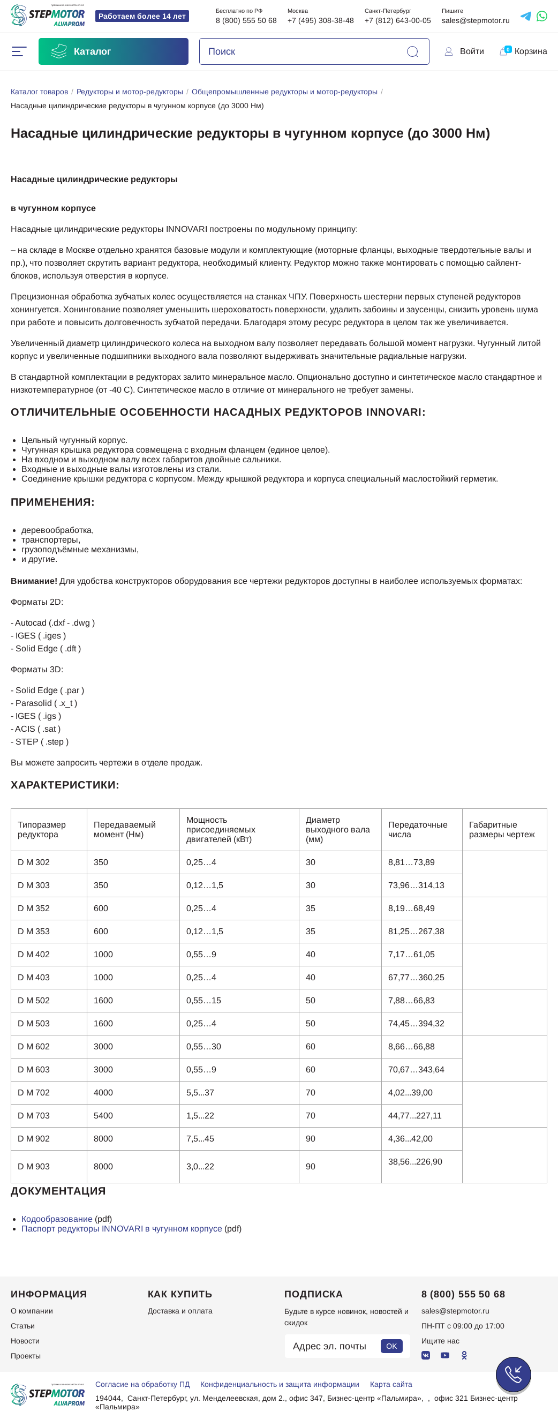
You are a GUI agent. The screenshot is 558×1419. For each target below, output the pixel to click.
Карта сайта (391, 1384)
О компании (32, 1311)
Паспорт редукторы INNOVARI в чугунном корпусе (121, 1228)
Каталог (80, 51)
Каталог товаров (39, 91)
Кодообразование (57, 1218)
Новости (25, 1341)
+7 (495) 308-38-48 (321, 20)
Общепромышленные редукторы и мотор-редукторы (285, 91)
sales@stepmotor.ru (476, 20)
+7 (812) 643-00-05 (398, 20)
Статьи (23, 1326)
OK (391, 1346)
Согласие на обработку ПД (142, 1384)
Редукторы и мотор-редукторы (130, 91)
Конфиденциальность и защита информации (279, 1384)
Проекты (26, 1356)
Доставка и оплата (180, 1311)
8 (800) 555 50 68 (246, 20)
